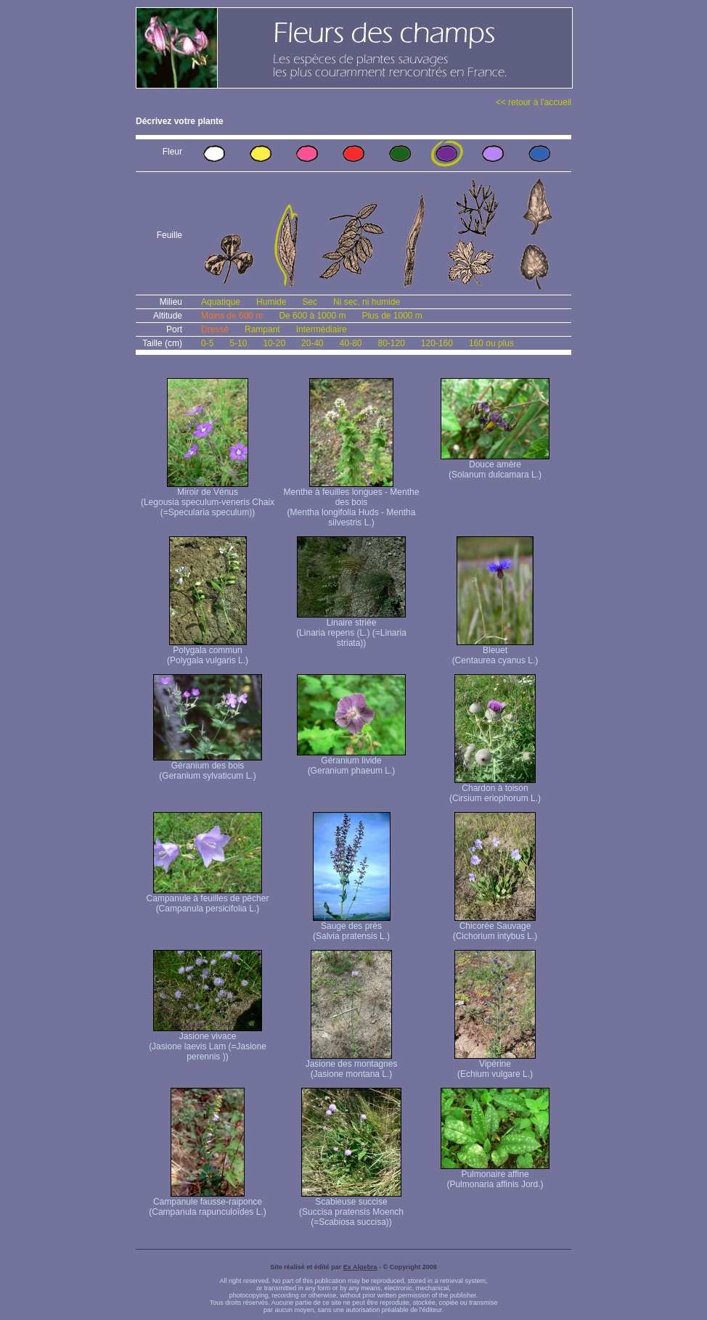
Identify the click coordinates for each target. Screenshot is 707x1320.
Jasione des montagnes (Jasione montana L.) (352, 1065)
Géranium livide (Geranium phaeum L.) (351, 761)
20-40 (312, 343)
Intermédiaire (321, 329)
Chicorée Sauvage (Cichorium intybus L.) (495, 927)
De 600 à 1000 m (312, 316)
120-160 (437, 343)
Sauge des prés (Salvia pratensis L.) (352, 927)
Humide (271, 302)
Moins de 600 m (232, 316)
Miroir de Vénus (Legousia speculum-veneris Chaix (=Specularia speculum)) (207, 498)
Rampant (262, 329)
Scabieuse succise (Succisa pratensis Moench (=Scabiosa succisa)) (351, 1208)
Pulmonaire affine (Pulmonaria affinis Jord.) (495, 1175)
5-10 (238, 343)
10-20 (274, 343)
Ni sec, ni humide (366, 302)
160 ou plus (491, 343)
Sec (309, 302)
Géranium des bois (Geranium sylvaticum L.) (207, 767)
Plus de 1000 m (391, 316)
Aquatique (220, 302)
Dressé (215, 329)
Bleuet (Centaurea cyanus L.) (495, 651)
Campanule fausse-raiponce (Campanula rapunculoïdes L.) (207, 1203)
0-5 (207, 343)
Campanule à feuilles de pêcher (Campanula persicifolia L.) (208, 899)
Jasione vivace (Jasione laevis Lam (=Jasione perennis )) (207, 1042)
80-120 (390, 343)
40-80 (351, 343)
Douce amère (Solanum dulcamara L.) (495, 465)
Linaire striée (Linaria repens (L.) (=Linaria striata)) (351, 629)
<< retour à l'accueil (533, 102)
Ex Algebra (360, 1267)
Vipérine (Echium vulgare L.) (495, 1065)
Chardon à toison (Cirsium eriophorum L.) (495, 789)
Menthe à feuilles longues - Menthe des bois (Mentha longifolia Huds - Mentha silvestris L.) (352, 503)
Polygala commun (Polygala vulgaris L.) (207, 651)
